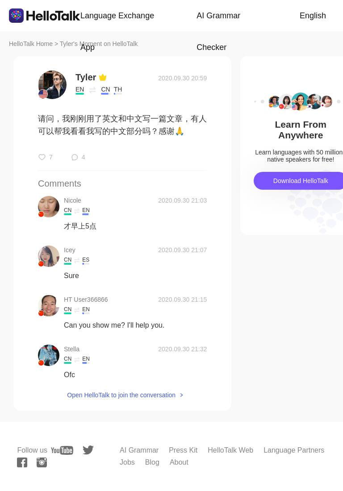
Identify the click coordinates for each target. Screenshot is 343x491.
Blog (152, 462)
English (313, 15)
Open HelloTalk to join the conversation (121, 395)
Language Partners (294, 450)
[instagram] (42, 462)
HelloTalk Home (31, 43)
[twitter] (88, 450)
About (179, 462)
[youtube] (62, 450)
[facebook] (22, 462)
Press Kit (183, 450)
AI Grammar (139, 450)
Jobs (127, 462)
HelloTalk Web (230, 450)
